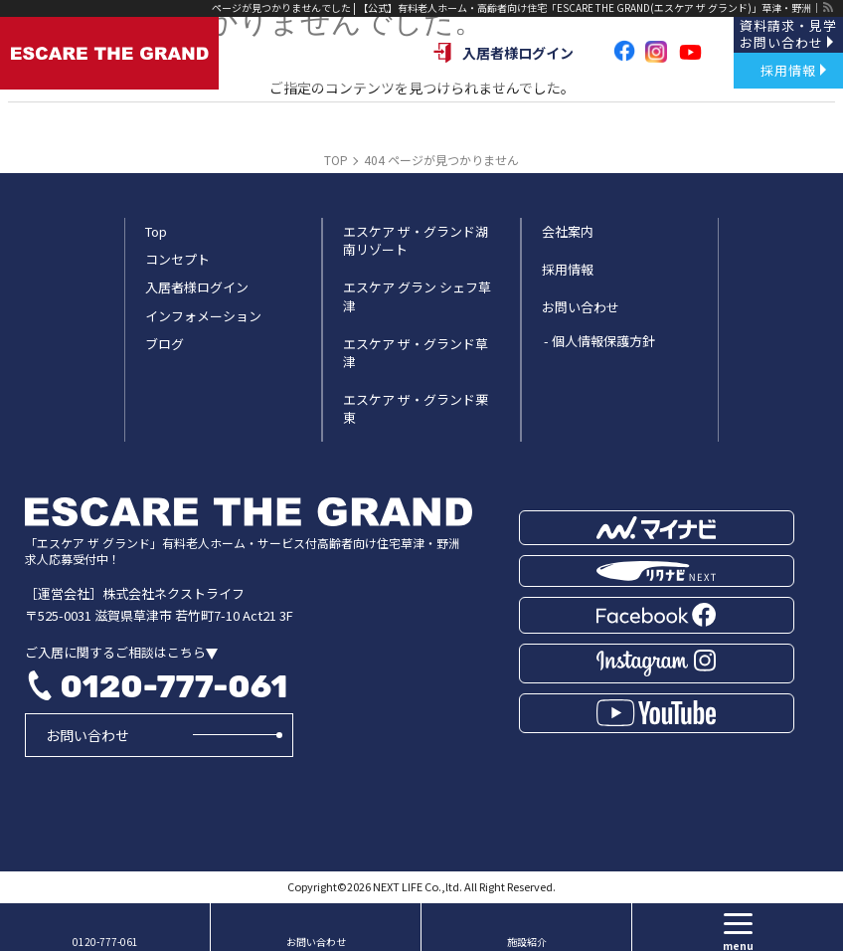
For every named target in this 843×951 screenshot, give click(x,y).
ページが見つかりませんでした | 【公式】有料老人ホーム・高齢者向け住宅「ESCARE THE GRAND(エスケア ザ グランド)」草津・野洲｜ (516, 7)
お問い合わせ (87, 735)
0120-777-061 (173, 686)
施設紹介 (527, 941)
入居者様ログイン (503, 53)
